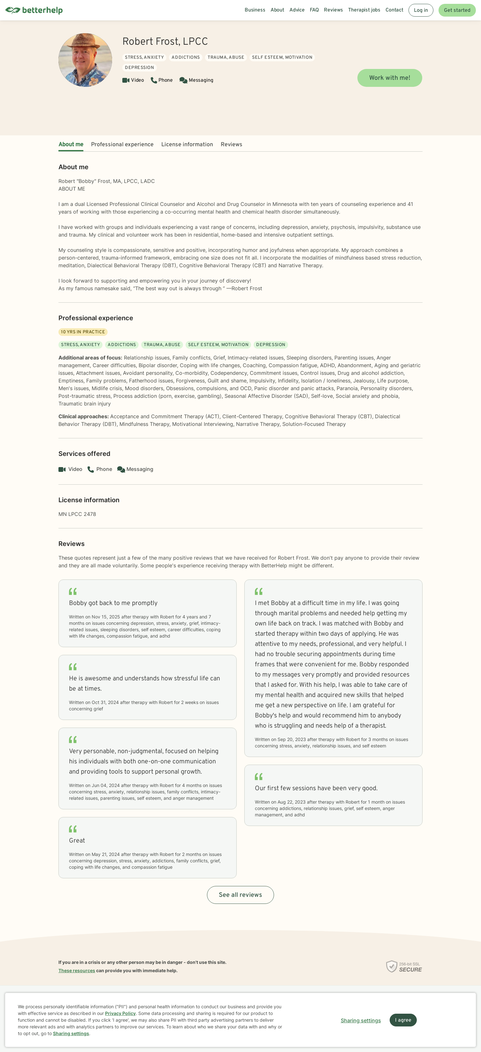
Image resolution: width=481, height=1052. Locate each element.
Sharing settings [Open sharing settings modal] (361, 1020)
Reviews (231, 144)
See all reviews (240, 895)
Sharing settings (71, 1033)
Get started (457, 10)
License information (187, 144)
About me (70, 144)
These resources (76, 970)
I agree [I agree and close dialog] (403, 1020)
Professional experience (122, 144)
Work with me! (389, 78)
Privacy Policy (120, 1013)
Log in (421, 10)
